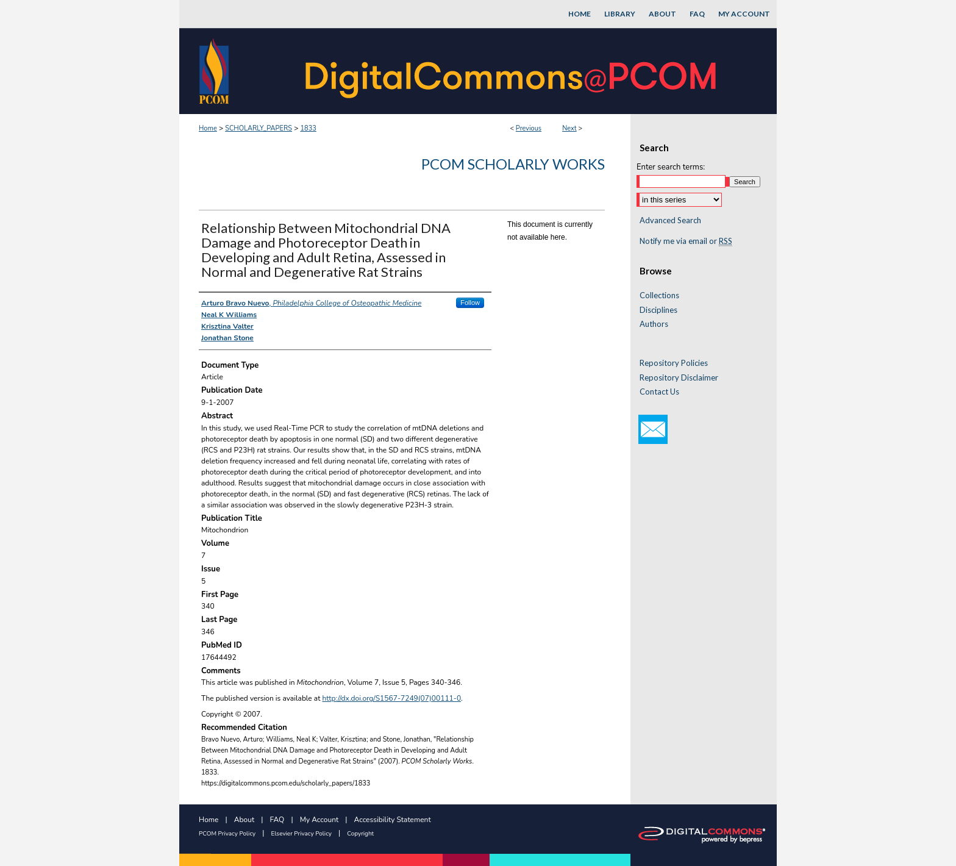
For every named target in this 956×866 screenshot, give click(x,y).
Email (653, 429)
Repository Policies (674, 363)
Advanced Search (670, 220)
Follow (470, 302)
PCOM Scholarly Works (513, 164)
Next (569, 128)
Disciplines (658, 310)
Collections (659, 295)
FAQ (277, 820)
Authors (654, 324)
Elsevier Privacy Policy (301, 833)
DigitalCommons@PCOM (512, 71)
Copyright (360, 833)
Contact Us (659, 391)
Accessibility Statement (392, 820)
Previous (528, 128)
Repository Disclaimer (679, 377)
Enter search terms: (671, 167)
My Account (319, 820)
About (244, 820)
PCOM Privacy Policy (227, 833)
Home (208, 128)
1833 (308, 128)
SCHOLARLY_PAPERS (258, 128)
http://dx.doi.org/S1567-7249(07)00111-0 (392, 698)
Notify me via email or (686, 241)
